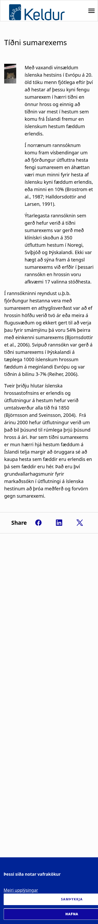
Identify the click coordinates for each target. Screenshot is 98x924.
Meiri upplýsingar (21, 890)
